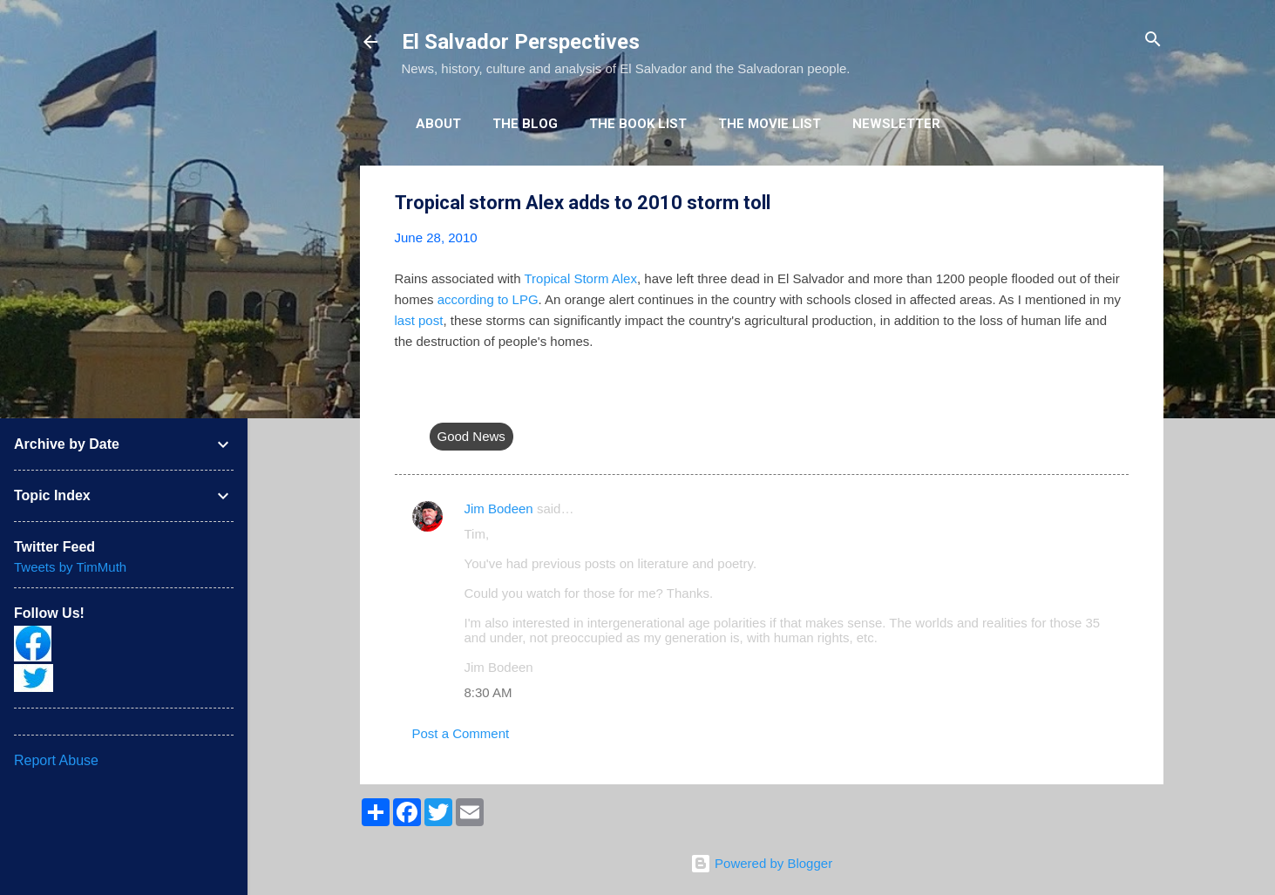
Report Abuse (56, 760)
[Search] (1153, 40)
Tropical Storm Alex (580, 278)
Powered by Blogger (761, 863)
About (438, 124)
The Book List (638, 124)
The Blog (525, 124)
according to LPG (488, 299)
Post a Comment (461, 733)
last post (419, 320)
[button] (1118, 203)
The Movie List (769, 124)
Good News (471, 436)
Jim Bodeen (499, 508)
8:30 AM (488, 692)
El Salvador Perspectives (521, 42)
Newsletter (896, 124)
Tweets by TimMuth (70, 566)
